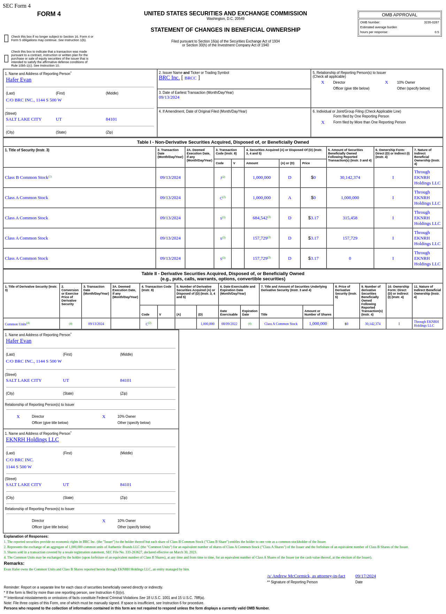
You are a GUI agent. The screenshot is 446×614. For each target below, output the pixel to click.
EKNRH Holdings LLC (32, 439)
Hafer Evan (18, 80)
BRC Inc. (169, 78)
